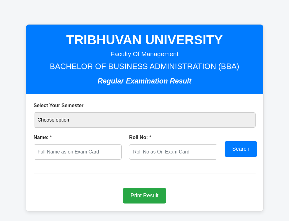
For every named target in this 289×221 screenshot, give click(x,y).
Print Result (144, 195)
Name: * (43, 137)
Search (240, 149)
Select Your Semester (59, 105)
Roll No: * (140, 137)
